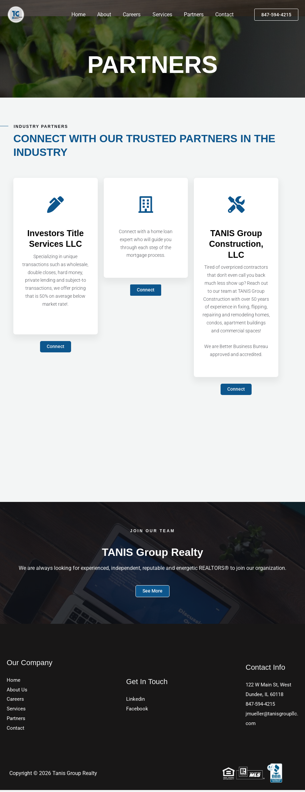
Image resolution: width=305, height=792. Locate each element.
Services (162, 14)
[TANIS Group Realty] (16, 14)
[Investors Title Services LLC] (55, 204)
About (106, 14)
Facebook (137, 710)
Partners (192, 14)
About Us (17, 690)
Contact (222, 14)
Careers (132, 14)
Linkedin (136, 700)
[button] (276, 15)
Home (81, 14)
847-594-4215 (262, 705)
